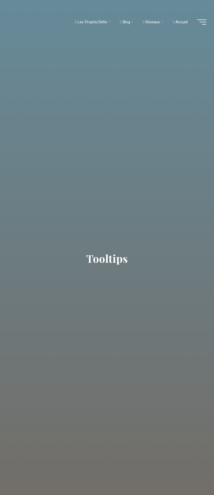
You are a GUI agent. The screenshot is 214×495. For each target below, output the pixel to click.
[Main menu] (201, 22)
